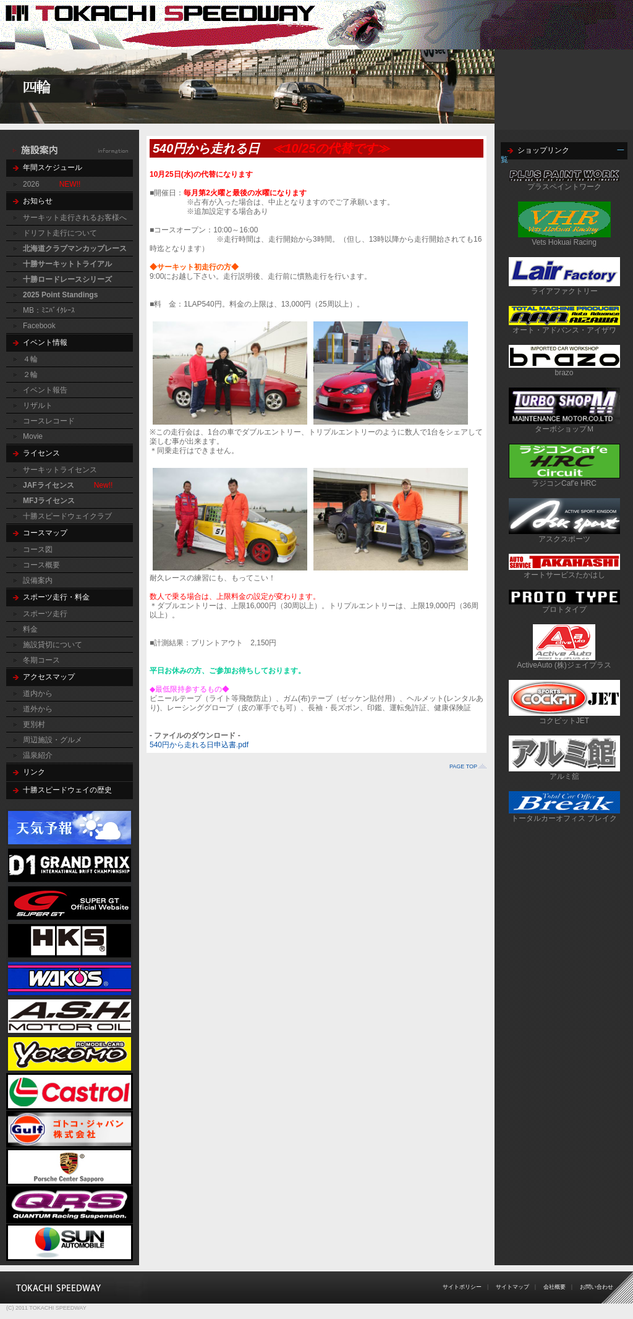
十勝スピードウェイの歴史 (67, 790)
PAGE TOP (463, 766)
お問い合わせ (596, 1287)
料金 (30, 629)
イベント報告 (45, 390)
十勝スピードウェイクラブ (67, 516)
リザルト (38, 405)
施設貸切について (52, 644)
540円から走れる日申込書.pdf (199, 744)
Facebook (39, 325)
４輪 (30, 359)
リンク (34, 772)
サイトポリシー (462, 1287)
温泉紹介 (38, 755)
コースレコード (49, 421)
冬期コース (41, 660)
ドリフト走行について (60, 233)
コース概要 (41, 565)
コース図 (38, 549)
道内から (38, 693)
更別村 (34, 724)
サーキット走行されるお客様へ (75, 217)
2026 (31, 184)
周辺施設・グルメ (52, 740)
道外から (38, 709)
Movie (33, 436)
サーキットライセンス (60, 469)
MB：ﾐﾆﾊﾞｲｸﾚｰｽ (49, 310)
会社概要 (554, 1287)
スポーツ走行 (45, 613)
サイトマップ (512, 1287)
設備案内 (38, 580)
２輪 (30, 374)
